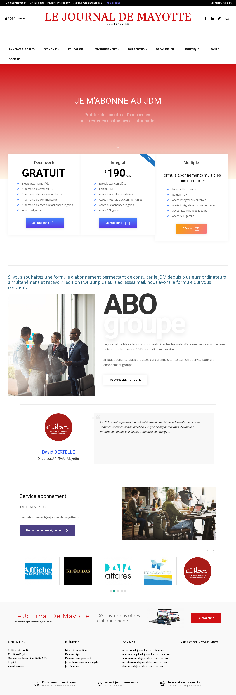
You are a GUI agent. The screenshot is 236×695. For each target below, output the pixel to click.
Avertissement (16, 666)
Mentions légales (17, 654)
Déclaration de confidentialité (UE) (27, 658)
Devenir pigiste (73, 654)
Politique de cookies (19, 650)
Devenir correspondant (78, 658)
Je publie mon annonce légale (81, 662)
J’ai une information (76, 650)
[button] (227, 18)
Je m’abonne (72, 666)
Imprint (12, 662)
